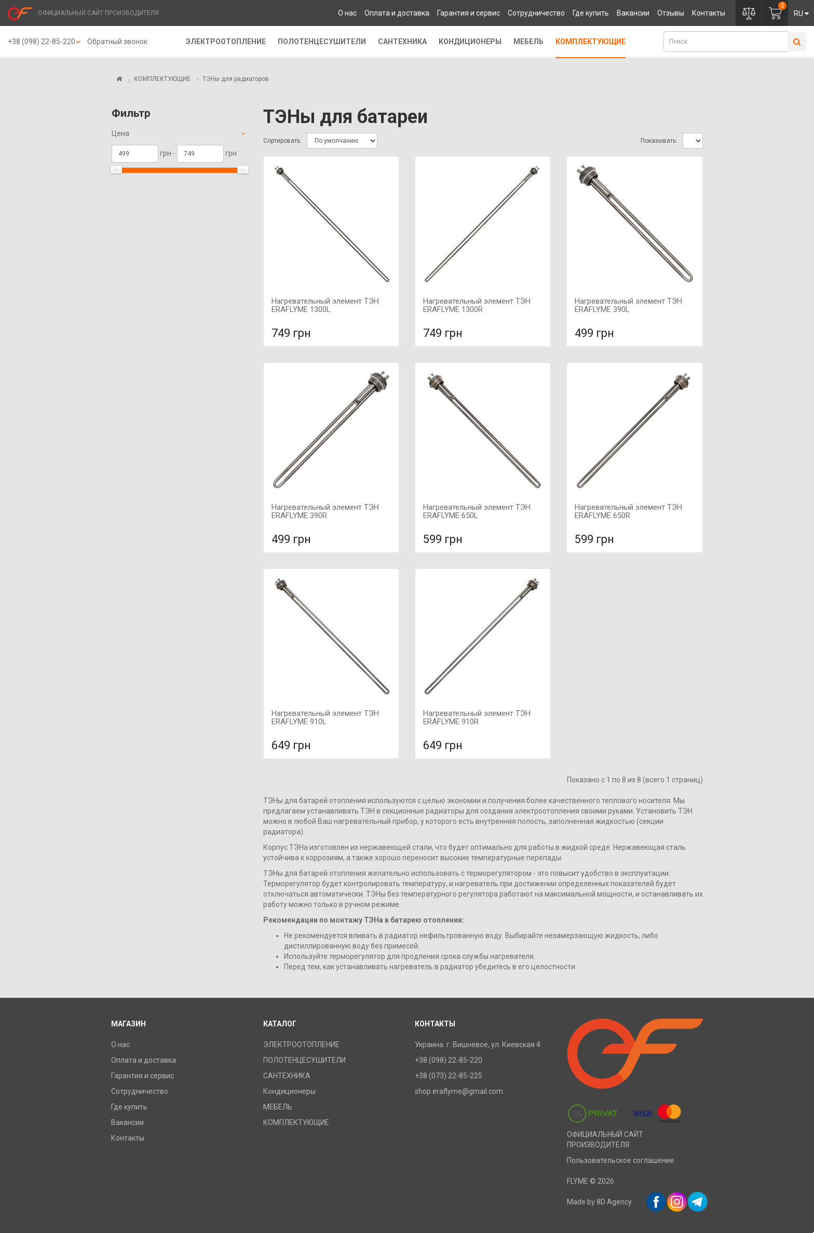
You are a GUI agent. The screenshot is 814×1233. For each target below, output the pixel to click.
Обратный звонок (117, 41)
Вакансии (633, 13)
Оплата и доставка (396, 13)
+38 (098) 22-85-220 (41, 41)
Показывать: (659, 140)
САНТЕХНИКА (402, 41)
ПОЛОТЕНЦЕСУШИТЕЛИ (322, 41)
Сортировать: (282, 140)
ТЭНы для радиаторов (235, 79)
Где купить (591, 13)
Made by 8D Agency (599, 1202)
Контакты (708, 13)
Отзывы (670, 13)
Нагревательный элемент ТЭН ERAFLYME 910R (477, 718)
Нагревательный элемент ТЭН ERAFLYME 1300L (325, 305)
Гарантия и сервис (468, 13)
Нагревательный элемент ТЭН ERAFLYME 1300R (477, 305)
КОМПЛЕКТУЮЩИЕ (590, 41)
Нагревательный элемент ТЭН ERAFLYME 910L (325, 718)
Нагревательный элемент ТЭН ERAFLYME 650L (477, 512)
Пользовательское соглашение (620, 1160)
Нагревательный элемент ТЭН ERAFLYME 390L (628, 305)
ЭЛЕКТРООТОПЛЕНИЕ (226, 41)
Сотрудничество (536, 13)
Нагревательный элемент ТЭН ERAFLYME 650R (628, 512)
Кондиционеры (470, 41)
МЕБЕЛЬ (528, 41)
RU (801, 13)
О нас (347, 13)
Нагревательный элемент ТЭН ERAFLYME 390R (325, 512)
